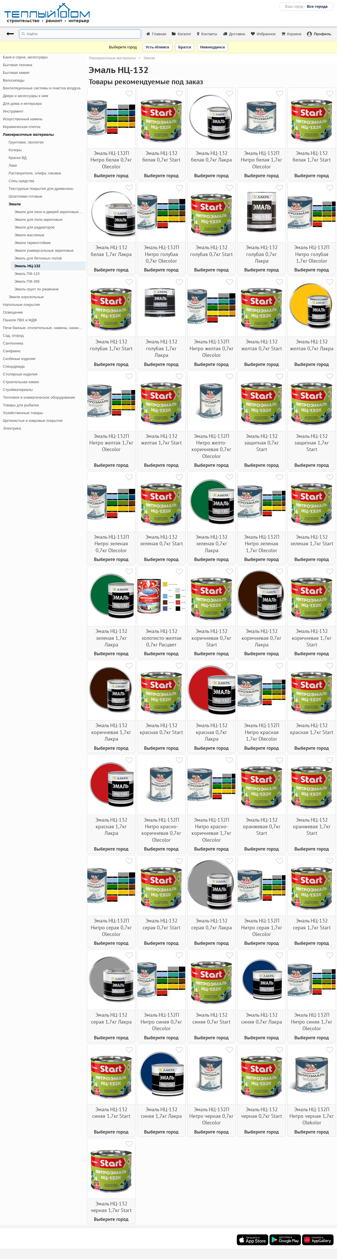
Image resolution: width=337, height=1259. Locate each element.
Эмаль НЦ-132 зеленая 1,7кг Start (311, 540)
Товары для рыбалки (21, 405)
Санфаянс (12, 351)
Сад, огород (13, 335)
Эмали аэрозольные (26, 297)
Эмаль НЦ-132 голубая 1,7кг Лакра (161, 348)
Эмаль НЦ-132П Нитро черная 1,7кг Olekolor (311, 1116)
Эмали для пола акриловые (38, 219)
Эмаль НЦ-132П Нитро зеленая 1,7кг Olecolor (261, 544)
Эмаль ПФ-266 (27, 281)
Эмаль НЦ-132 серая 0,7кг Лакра (211, 924)
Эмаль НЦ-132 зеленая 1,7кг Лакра (111, 638)
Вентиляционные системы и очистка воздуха (41, 88)
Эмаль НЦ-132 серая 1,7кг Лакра (111, 1018)
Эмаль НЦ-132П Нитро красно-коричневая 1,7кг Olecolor (211, 830)
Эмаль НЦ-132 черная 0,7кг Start (261, 1112)
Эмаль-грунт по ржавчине (36, 289)
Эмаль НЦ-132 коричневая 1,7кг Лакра (111, 732)
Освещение (13, 312)
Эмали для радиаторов (34, 227)
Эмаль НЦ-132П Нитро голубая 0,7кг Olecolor (161, 254)
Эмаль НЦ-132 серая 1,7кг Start (312, 924)
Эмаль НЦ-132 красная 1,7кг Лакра (111, 827)
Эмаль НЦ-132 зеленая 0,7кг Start (161, 540)
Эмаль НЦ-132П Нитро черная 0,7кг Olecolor (211, 1116)
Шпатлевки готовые (25, 196)
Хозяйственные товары (23, 413)
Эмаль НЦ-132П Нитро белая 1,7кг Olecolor (261, 160)
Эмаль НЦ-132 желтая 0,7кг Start (261, 344)
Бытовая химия (16, 72)
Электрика (12, 428)
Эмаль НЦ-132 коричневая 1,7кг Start (312, 638)
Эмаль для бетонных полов (38, 258)
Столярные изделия (20, 374)
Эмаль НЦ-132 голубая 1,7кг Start (111, 344)
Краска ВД (18, 158)
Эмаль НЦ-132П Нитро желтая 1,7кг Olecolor (111, 443)
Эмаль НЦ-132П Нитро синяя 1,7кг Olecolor (311, 1022)
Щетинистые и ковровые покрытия (32, 420)
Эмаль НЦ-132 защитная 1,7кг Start (311, 443)
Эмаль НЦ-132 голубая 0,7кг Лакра (262, 254)
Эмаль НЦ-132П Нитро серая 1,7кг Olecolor (261, 927)
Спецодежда (14, 366)
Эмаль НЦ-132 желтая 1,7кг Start (161, 439)
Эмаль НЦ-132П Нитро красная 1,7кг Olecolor (261, 732)
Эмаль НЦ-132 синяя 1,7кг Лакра (161, 1112)
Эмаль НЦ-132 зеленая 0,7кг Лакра (212, 544)
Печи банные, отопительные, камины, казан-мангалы (44, 328)
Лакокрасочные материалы (28, 134)
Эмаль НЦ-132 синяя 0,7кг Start (211, 1018)
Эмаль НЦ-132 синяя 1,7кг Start (111, 1112)
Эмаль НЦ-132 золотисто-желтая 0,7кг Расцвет (161, 638)
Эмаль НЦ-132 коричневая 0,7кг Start (211, 638)
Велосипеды (13, 80)
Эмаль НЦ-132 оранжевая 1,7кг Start (312, 827)
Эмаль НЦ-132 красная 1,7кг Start (311, 728)
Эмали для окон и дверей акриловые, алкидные (50, 212)
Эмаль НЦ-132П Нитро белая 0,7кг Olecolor (111, 160)
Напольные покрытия (21, 304)
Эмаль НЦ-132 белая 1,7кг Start (312, 156)
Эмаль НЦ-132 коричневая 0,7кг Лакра (261, 638)
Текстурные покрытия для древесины (41, 188)
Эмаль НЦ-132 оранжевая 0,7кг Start (262, 827)
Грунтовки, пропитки (26, 142)
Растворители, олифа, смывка (35, 173)
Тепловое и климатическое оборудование (39, 397)
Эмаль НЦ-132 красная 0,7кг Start (161, 728)
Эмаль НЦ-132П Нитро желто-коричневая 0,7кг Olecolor (211, 446)
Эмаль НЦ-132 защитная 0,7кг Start (261, 443)
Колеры (15, 150)
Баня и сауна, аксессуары (25, 57)
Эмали (15, 204)
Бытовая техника (17, 65)
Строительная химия (21, 382)
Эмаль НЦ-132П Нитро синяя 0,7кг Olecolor (161, 1022)
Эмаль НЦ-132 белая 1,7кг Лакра (111, 250)
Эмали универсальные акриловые (44, 250)
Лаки (13, 165)
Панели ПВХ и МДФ (20, 320)
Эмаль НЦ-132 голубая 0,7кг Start (211, 250)
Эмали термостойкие (32, 243)
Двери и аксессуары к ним (25, 96)
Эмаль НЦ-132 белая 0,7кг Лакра (211, 156)
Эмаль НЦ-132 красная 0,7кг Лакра (212, 732)
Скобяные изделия (19, 359)
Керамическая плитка (21, 127)
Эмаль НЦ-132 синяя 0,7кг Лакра (261, 1018)
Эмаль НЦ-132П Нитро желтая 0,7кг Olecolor (212, 348)
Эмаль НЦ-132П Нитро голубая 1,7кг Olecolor (312, 254)
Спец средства (21, 181)
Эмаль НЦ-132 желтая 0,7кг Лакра (312, 344)
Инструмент (13, 111)
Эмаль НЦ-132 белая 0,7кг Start (161, 156)
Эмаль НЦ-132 (27, 266)
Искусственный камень (23, 119)
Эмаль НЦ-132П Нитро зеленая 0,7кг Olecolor (111, 544)
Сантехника (13, 343)
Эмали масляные (29, 235)
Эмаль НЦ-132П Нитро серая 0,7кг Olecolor (111, 927)
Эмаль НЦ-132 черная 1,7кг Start (111, 1206)
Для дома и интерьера (22, 103)
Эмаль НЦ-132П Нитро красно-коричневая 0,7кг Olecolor (161, 830)
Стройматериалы (18, 389)
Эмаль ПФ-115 (27, 274)
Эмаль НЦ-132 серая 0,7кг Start (161, 924)
